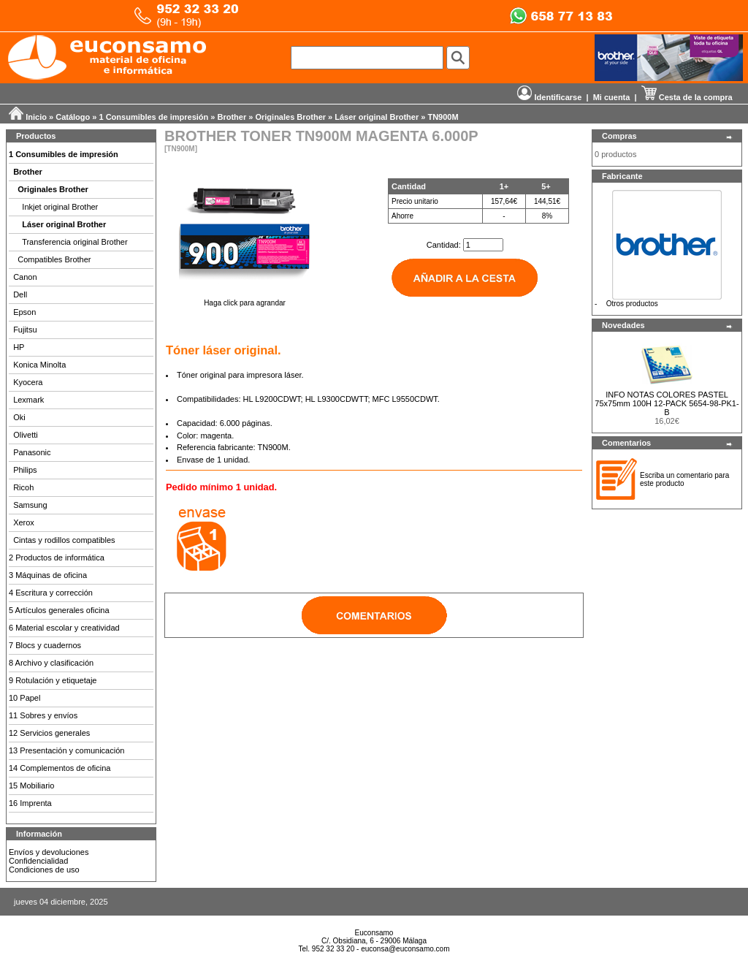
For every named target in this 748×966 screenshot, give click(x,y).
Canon (25, 277)
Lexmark (28, 399)
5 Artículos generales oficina (59, 610)
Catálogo (73, 117)
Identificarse (549, 97)
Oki (19, 417)
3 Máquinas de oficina (48, 575)
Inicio (36, 117)
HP (18, 347)
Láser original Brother (377, 117)
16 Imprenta (30, 803)
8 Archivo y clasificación (51, 662)
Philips (25, 469)
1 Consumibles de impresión (154, 117)
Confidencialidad (38, 860)
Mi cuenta (611, 97)
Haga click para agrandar (244, 299)
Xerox (23, 522)
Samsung (30, 505)
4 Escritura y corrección (51, 592)
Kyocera (27, 382)
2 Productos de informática (56, 557)
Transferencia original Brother (75, 241)
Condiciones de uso (44, 869)
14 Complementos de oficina (59, 768)
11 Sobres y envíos (43, 715)
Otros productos (632, 304)
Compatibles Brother (54, 259)
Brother (232, 117)
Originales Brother (290, 117)
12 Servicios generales (49, 733)
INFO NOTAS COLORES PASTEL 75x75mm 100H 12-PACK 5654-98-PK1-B (667, 403)
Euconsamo (374, 933)
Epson (24, 312)
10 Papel (24, 697)
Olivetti (25, 434)
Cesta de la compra (687, 97)
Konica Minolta (39, 364)
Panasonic (31, 452)
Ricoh (23, 487)
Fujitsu (25, 329)
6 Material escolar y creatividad (64, 627)
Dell (20, 294)
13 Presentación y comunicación (66, 750)
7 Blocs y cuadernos (45, 645)
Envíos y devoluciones (48, 852)
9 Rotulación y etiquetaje (52, 680)
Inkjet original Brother (60, 206)
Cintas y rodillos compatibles (64, 540)
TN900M (442, 117)
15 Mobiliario (31, 785)
